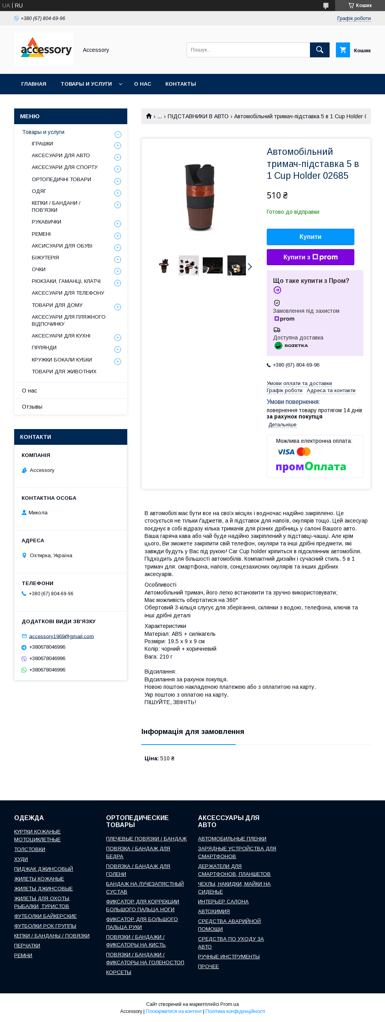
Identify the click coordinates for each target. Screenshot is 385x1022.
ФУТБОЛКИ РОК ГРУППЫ (45, 926)
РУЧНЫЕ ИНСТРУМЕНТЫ (229, 957)
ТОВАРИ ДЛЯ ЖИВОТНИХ (64, 371)
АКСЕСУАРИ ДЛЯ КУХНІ (61, 336)
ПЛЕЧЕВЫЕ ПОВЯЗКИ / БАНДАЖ (146, 839)
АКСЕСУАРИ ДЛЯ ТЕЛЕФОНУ (68, 293)
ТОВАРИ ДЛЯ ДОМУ (57, 305)
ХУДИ (21, 859)
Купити (311, 236)
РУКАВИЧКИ (46, 222)
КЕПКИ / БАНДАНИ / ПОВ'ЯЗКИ (56, 206)
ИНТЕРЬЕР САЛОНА (223, 902)
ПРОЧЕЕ (208, 966)
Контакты (180, 84)
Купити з (310, 257)
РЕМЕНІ (41, 234)
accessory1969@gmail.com (61, 636)
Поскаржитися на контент (174, 1011)
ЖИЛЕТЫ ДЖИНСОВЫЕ (43, 889)
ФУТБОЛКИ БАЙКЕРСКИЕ (45, 916)
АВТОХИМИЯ (214, 911)
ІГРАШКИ (42, 144)
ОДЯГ (39, 191)
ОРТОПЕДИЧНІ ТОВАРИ (61, 179)
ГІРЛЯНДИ (44, 347)
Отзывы (32, 407)
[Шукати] (320, 49)
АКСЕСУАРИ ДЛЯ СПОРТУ (64, 167)
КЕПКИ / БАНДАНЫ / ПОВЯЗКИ (52, 936)
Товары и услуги (86, 84)
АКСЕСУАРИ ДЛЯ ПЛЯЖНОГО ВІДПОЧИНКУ (69, 320)
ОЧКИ (39, 269)
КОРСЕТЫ (118, 972)
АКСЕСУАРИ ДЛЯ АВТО (61, 155)
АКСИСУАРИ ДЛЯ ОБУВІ (62, 246)
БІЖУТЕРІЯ (45, 258)
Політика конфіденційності (235, 1011)
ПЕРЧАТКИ (27, 946)
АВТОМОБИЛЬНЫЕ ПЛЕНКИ (232, 839)
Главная (33, 84)
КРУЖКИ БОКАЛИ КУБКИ (62, 360)
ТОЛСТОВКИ (29, 849)
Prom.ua (229, 1004)
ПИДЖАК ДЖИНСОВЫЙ (43, 869)
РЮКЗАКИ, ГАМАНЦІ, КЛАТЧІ (66, 281)
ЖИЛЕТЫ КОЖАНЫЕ (39, 879)
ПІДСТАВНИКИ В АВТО (198, 116)
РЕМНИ (23, 955)
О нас (142, 84)
